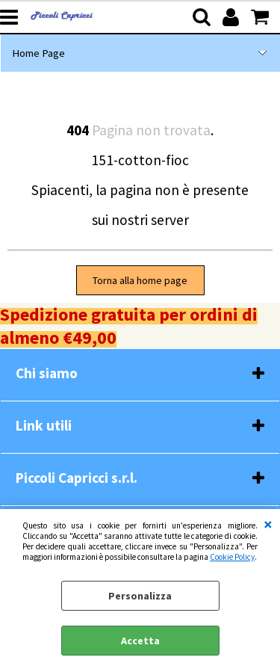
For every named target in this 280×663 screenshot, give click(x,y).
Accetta (140, 640)
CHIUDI (268, 523)
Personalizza (140, 595)
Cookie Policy (232, 557)
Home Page (38, 53)
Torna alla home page (140, 280)
